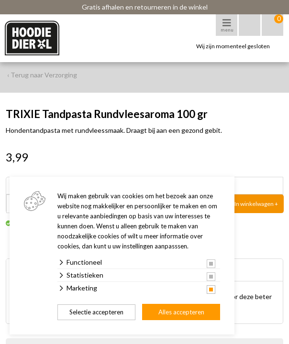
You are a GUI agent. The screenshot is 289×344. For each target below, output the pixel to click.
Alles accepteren (181, 312)
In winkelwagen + (256, 203)
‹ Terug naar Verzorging (42, 75)
